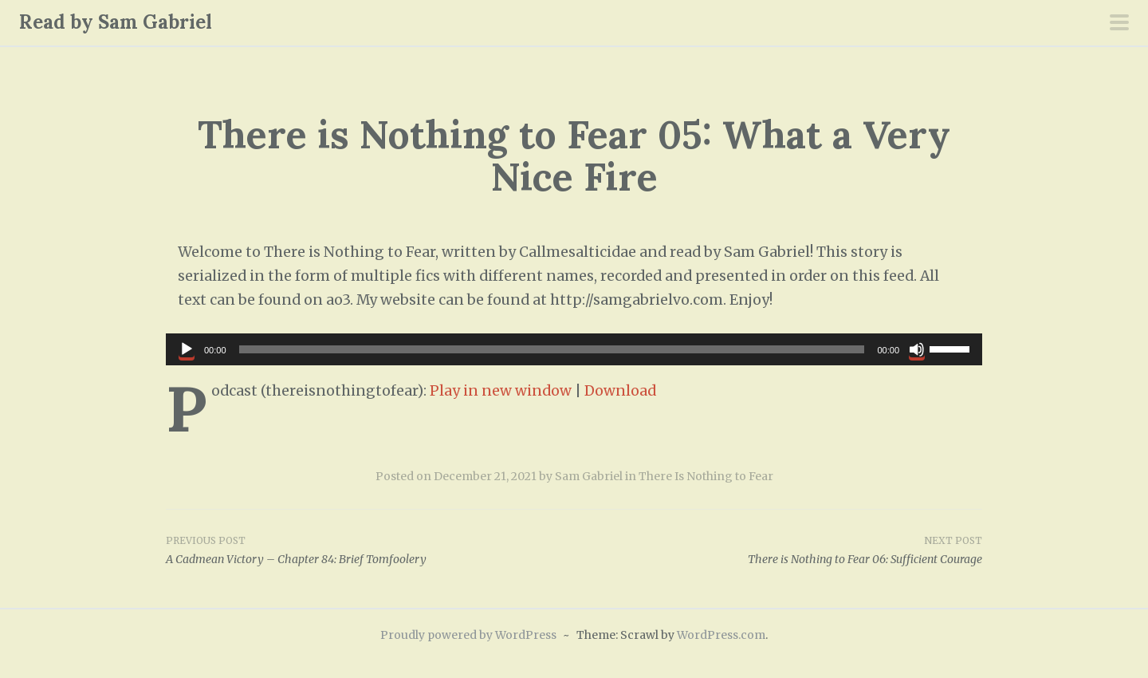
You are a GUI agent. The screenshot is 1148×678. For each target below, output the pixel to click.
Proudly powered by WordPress (468, 635)
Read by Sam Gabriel (115, 22)
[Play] (187, 349)
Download (620, 391)
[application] (574, 349)
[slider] (552, 349)
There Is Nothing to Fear (706, 476)
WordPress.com (721, 635)
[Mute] (917, 349)
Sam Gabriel (589, 476)
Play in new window (501, 391)
